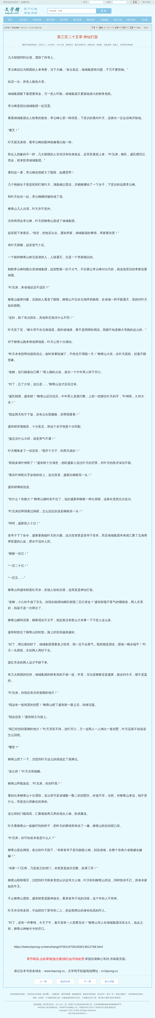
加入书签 (109, 981)
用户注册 (146, 2)
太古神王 (51, 45)
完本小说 (118, 19)
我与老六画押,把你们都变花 (109, 998)
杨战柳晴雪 (76, 994)
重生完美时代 (80, 45)
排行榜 (145, 19)
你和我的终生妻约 (135, 994)
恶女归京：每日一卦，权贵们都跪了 (112, 994)
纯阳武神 (91, 45)
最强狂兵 (69, 45)
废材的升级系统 (89, 994)
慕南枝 (99, 45)
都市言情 (50, 19)
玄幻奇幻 (23, 19)
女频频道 (104, 19)
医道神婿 (15, 28)
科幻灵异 (77, 19)
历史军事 (64, 19)
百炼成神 (107, 45)
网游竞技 (91, 19)
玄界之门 (42, 45)
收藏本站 (25, 2)
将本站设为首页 (10, 2)
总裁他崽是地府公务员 (71, 998)
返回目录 (65, 981)
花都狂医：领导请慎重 (61, 994)
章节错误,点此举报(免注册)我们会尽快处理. (56, 959)
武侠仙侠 (37, 19)
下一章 (87, 981)
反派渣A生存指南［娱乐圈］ (38, 994)
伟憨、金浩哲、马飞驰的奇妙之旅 (46, 998)
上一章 (43, 981)
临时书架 (131, 19)
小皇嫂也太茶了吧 (89, 998)
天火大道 (60, 45)
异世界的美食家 (126, 45)
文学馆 (22, 10)
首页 (10, 19)
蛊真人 (115, 45)
